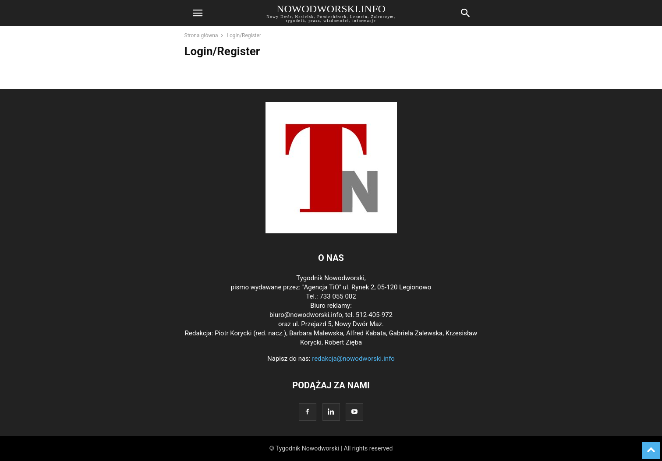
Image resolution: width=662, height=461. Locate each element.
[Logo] (331, 231)
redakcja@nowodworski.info (353, 358)
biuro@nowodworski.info (305, 315)
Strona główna (201, 35)
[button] (197, 13)
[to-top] (651, 446)
